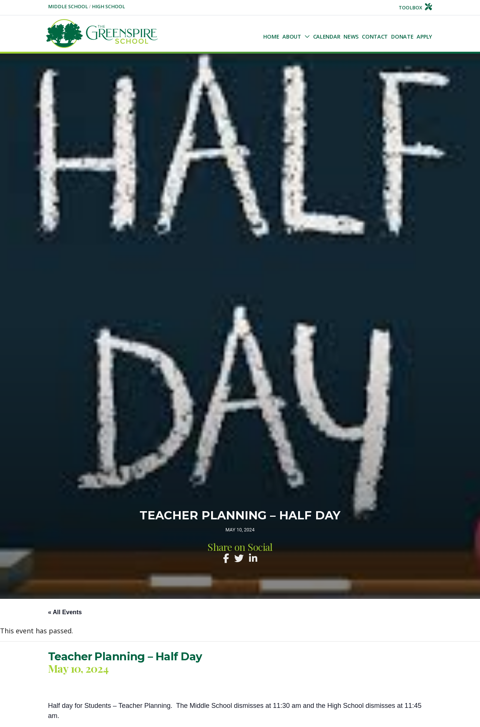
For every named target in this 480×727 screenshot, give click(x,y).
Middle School (68, 6)
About (291, 36)
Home (271, 36)
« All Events (65, 612)
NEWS (351, 36)
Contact (375, 36)
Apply (424, 36)
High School (108, 6)
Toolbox (415, 7)
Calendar (326, 36)
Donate (402, 36)
